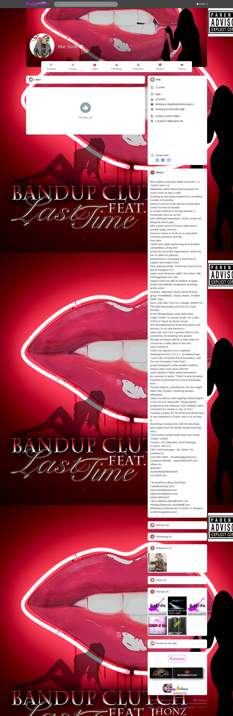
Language (200, 700)
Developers (189, 707)
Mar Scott (68, 46)
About (151, 707)
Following (162, 536)
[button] (86, 4)
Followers (162, 548)
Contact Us (173, 707)
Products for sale (166, 643)
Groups (160, 591)
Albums (160, 525)
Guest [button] (202, 3)
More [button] (203, 707)
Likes (159, 580)
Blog (160, 707)
